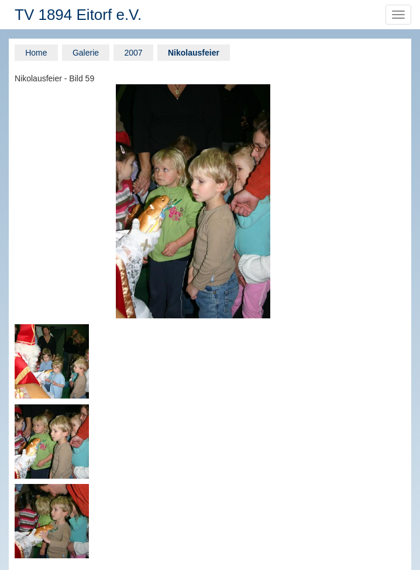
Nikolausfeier (193, 52)
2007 (133, 52)
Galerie (86, 52)
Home (36, 52)
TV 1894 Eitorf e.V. (78, 14)
